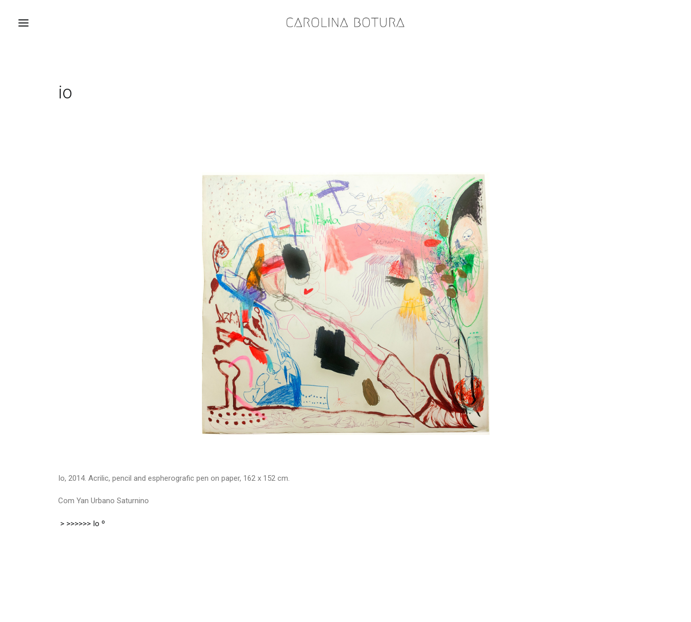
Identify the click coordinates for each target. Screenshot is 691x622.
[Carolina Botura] (345, 23)
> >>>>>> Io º (81, 523)
